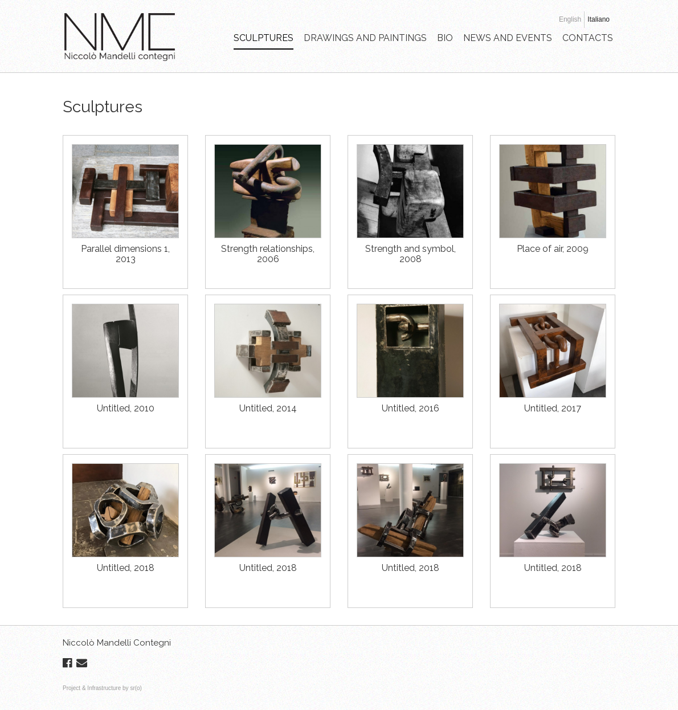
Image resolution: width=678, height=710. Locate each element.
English (570, 19)
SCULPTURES (263, 37)
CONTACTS (587, 37)
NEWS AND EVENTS (507, 37)
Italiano (598, 19)
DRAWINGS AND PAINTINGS (365, 37)
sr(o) (136, 688)
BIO (445, 37)
